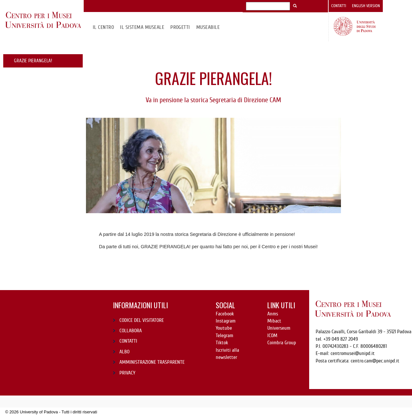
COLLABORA (130, 331)
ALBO (124, 352)
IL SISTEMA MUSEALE (142, 27)
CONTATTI (128, 341)
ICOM (272, 335)
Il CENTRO (103, 27)
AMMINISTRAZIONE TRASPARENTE (152, 362)
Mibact (274, 321)
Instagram (226, 321)
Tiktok (222, 343)
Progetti (180, 27)
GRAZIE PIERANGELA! (33, 61)
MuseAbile (208, 27)
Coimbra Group (281, 343)
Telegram (224, 335)
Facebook (225, 314)
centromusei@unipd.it (353, 353)
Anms (272, 314)
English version (366, 6)
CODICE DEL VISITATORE (141, 320)
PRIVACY (127, 373)
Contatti (338, 6)
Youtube (224, 328)
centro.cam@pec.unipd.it (375, 361)
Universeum (278, 328)
